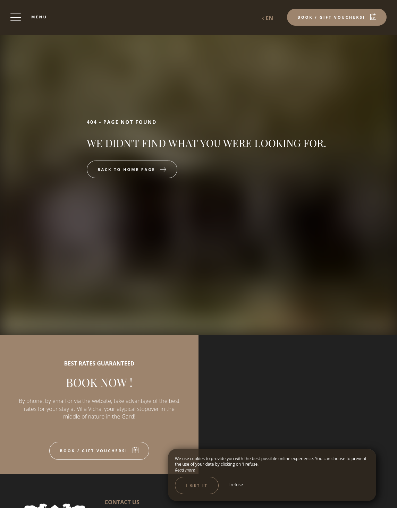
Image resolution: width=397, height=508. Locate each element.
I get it (197, 485)
